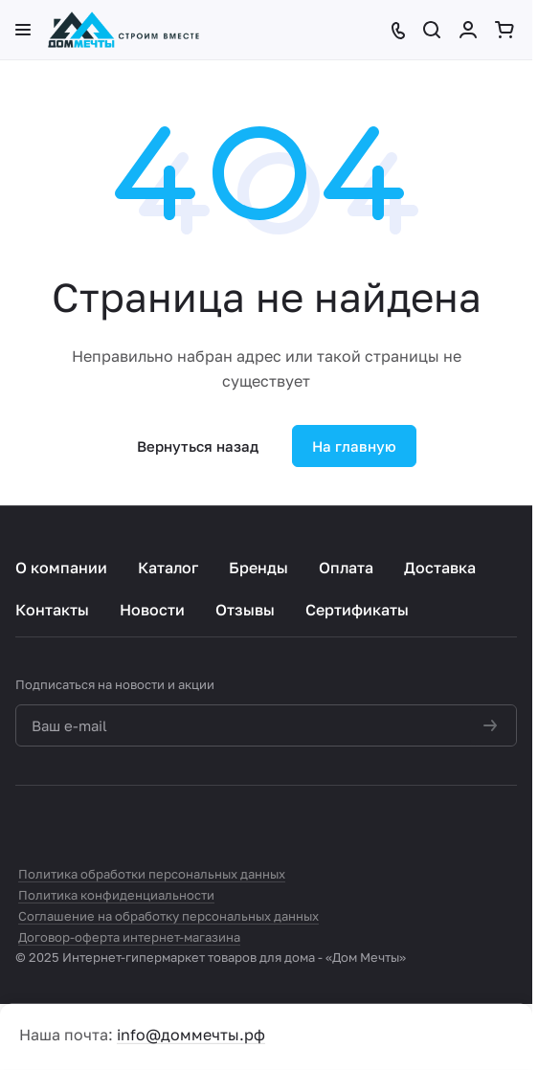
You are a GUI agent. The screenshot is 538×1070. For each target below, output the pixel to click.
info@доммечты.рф (191, 1034)
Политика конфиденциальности (116, 895)
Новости (152, 609)
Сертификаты (357, 609)
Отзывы (245, 609)
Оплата (346, 567)
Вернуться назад (197, 446)
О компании (61, 567)
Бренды (258, 567)
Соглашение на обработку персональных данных (168, 916)
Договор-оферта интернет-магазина (129, 937)
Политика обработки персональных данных (151, 873)
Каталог (168, 567)
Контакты (52, 609)
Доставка (440, 567)
